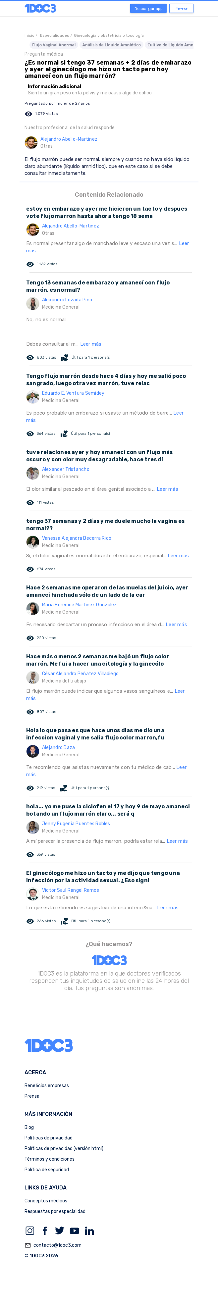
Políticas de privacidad (49, 1138)
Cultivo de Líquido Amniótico (175, 45)
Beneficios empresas (47, 1085)
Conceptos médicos (46, 1201)
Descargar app (149, 8)
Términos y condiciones (50, 1159)
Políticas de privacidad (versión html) (64, 1148)
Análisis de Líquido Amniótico (111, 45)
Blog (29, 1127)
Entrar (182, 9)
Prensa (32, 1096)
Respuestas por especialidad (55, 1211)
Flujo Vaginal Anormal (54, 45)
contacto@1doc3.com (53, 1245)
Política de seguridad (47, 1170)
